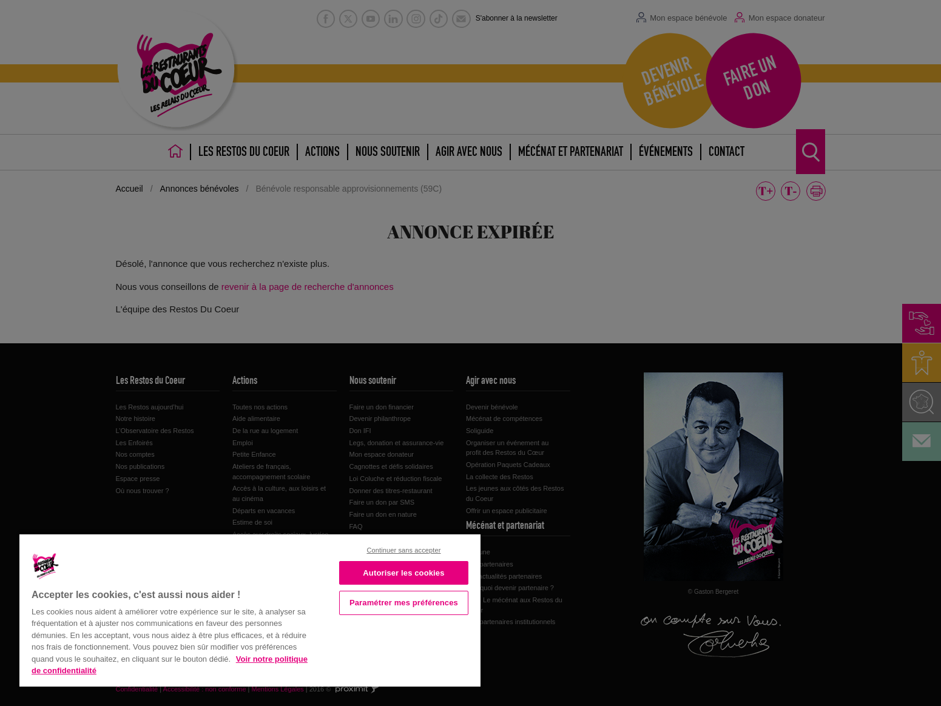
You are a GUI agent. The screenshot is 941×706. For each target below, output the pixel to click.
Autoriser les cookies (403, 572)
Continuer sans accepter (403, 550)
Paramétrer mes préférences (403, 602)
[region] (250, 609)
